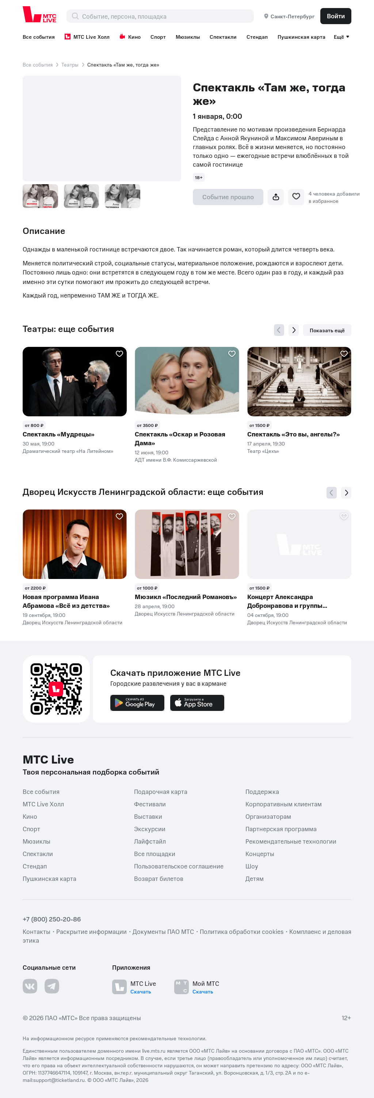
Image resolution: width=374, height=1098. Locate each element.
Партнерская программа (281, 828)
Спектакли (223, 36)
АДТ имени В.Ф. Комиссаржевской (176, 459)
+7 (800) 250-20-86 (52, 919)
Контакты (36, 931)
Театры (70, 64)
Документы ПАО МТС (163, 931)
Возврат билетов (158, 878)
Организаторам (268, 815)
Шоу (251, 865)
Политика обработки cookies (241, 931)
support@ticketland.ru (59, 1079)
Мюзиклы (188, 36)
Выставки (148, 815)
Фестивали (150, 803)
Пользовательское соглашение (179, 865)
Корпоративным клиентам (283, 803)
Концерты (259, 853)
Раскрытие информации (91, 931)
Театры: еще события (68, 328)
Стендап (257, 36)
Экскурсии (149, 828)
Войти (336, 15)
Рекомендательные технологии (290, 840)
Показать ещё (327, 330)
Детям (254, 878)
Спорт (158, 36)
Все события (39, 36)
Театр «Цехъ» (263, 450)
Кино (130, 36)
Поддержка (262, 791)
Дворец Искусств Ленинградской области (72, 622)
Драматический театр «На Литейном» (68, 450)
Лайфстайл (150, 840)
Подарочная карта (160, 791)
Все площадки (154, 853)
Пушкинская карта (301, 36)
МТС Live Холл (87, 36)
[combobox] (168, 16)
